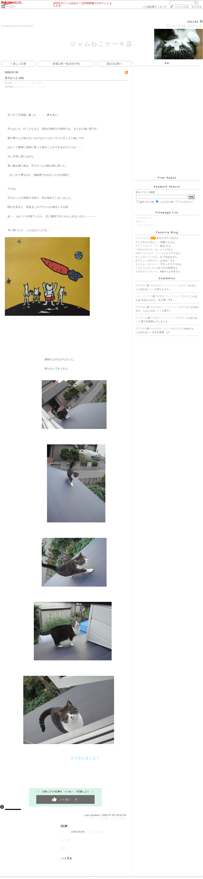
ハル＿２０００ (144, 296)
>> (154, 6)
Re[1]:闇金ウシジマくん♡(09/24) (168, 285)
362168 (192, 21)
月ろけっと (11, 77)
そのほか (10, 6)
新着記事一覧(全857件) (66, 63)
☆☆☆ (142, 221)
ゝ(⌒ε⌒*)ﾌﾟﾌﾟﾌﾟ (144, 225)
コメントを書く (117, 818)
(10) (21, 77)
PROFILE (27, 26)
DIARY (15, 26)
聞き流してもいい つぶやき (30, 87)
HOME (5, 26)
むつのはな (142, 317)
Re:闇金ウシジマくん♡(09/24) (173, 296)
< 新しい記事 (18, 63)
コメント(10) (98, 818)
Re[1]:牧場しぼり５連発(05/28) (167, 328)
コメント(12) (95, 831)
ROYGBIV (141, 285)
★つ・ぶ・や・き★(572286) (28, 83)
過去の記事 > (114, 63)
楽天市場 (196, 6)
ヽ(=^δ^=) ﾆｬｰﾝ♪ (144, 218)
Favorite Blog (167, 232)
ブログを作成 (181, 6)
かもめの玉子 (142, 238)
